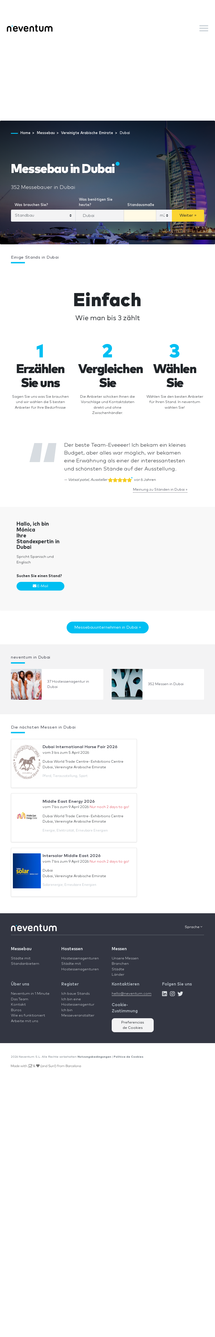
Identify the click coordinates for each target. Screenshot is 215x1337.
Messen (119, 949)
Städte (118, 969)
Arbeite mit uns (24, 1021)
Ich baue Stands (75, 994)
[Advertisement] (107, 78)
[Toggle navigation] (203, 28)
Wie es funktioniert (28, 1015)
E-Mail (40, 586)
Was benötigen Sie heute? (96, 202)
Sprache (193, 927)
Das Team (19, 999)
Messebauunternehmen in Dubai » (107, 627)
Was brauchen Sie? (31, 205)
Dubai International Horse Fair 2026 (80, 747)
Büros (16, 1010)
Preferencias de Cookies (132, 1025)
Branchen (120, 964)
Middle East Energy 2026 (69, 801)
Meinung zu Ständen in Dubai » (160, 489)
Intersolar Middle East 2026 (72, 856)
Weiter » (188, 215)
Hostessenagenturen (80, 958)
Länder (118, 975)
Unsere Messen (125, 958)
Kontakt (18, 1004)
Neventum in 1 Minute (30, 994)
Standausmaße (140, 205)
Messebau (21, 949)
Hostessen (72, 949)
